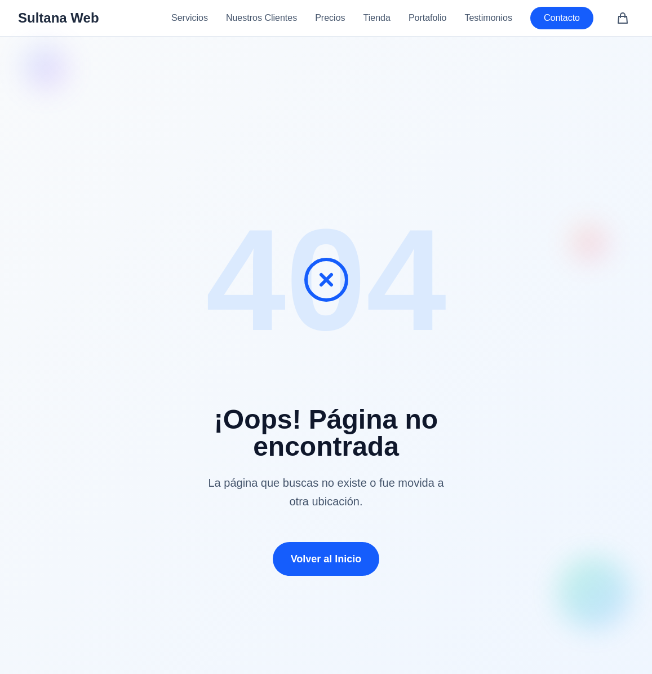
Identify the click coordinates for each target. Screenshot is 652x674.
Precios (330, 18)
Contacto (562, 18)
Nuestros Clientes (261, 18)
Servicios (189, 18)
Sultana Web (58, 17)
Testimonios (488, 18)
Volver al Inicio (326, 559)
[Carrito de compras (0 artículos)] (622, 18)
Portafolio (428, 18)
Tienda (377, 18)
